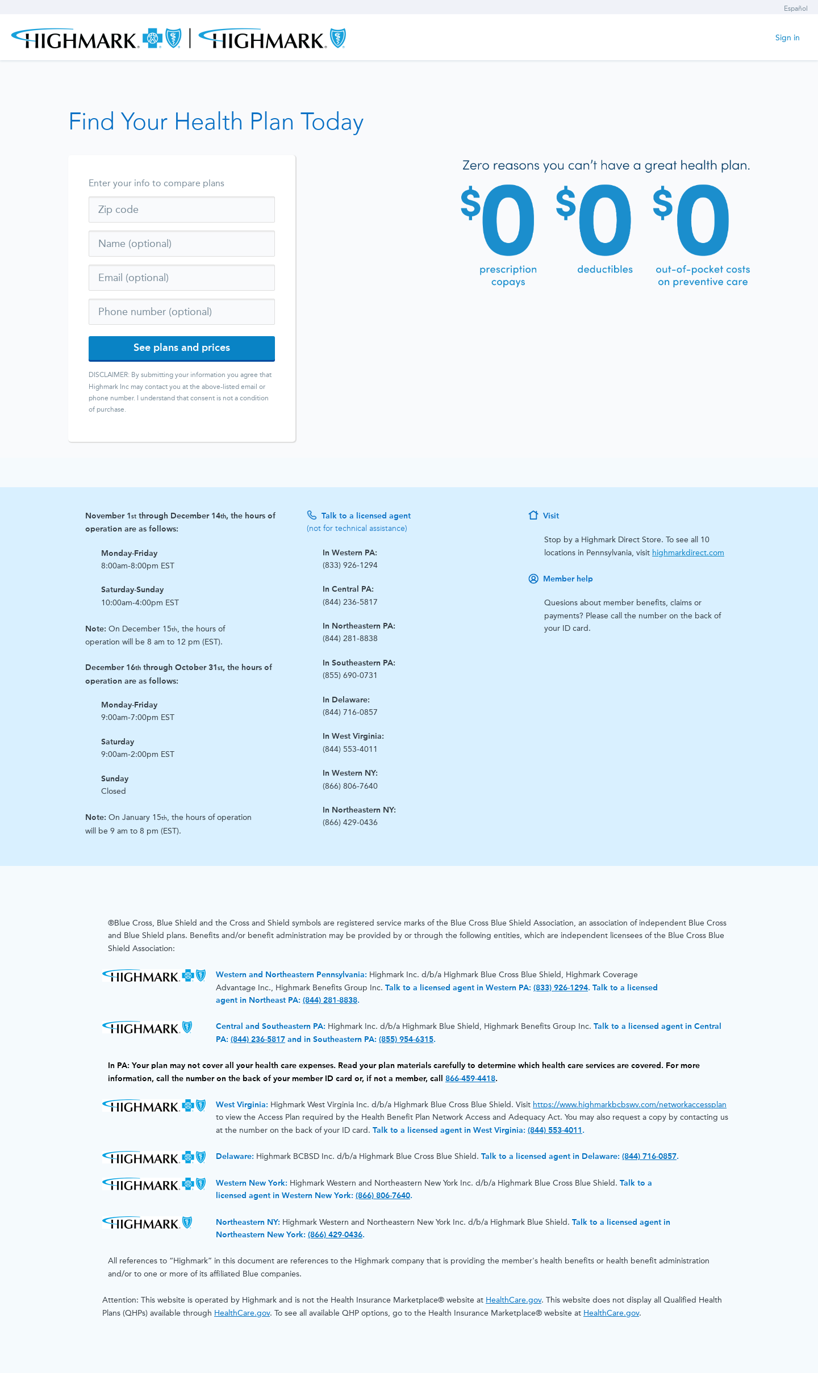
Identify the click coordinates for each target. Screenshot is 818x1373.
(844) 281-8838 (330, 1000)
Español (796, 8)
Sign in (787, 38)
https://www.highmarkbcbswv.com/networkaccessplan (630, 1105)
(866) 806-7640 (383, 1195)
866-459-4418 (470, 1078)
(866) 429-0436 (335, 1235)
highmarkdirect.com (688, 553)
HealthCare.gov (513, 1300)
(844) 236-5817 (258, 1039)
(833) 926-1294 (560, 988)
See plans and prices (181, 347)
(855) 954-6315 (406, 1039)
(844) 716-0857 (649, 1156)
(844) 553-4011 (555, 1130)
